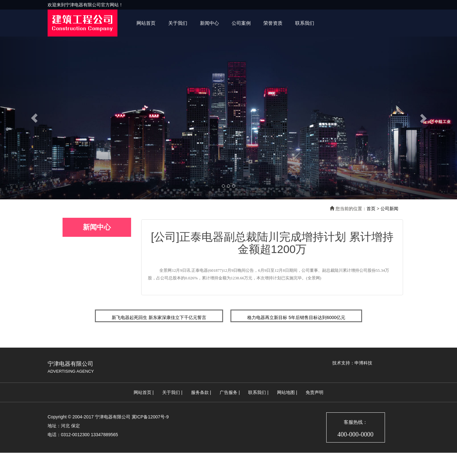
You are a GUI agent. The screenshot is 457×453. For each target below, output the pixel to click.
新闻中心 (209, 23)
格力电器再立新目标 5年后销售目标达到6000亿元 (296, 317)
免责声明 (314, 392)
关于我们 (177, 23)
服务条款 (200, 392)
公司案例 (241, 23)
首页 (371, 208)
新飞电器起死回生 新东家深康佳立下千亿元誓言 (159, 317)
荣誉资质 (272, 23)
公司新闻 (389, 208)
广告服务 (228, 392)
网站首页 (146, 23)
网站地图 (286, 392)
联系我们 (304, 23)
